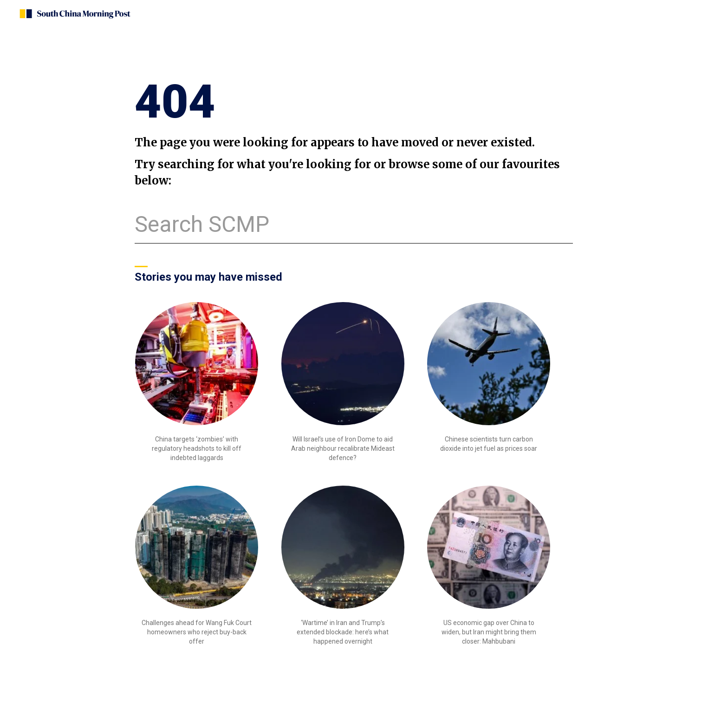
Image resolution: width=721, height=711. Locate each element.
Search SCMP (202, 224)
